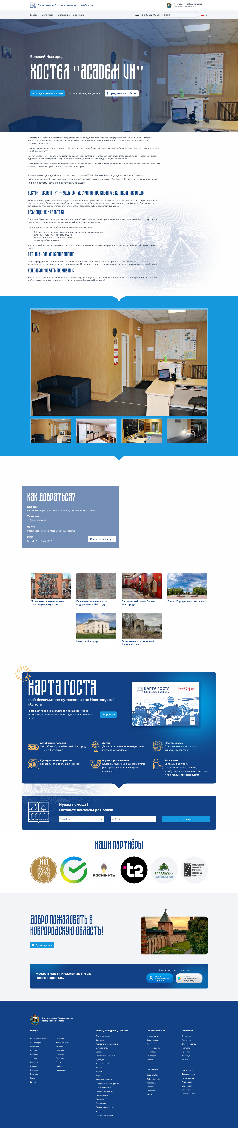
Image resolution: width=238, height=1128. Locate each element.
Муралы (99, 1071)
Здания (99, 1052)
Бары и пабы (152, 1075)
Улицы (98, 1111)
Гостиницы (151, 1052)
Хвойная (59, 1046)
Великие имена (188, 1094)
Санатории (151, 1056)
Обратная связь (189, 1044)
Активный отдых (103, 1036)
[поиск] (180, 14)
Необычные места (104, 1079)
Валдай (33, 1050)
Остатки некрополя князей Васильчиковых (138, 643)
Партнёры (186, 1040)
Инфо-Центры (188, 1078)
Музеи (99, 1067)
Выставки (100, 1040)
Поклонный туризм (104, 1091)
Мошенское (61, 1070)
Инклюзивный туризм (105, 1056)
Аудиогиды (187, 1082)
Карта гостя (47, 15)
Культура (100, 1060)
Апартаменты (152, 1036)
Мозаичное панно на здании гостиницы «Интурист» (47, 603)
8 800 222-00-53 (151, 15)
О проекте (186, 1036)
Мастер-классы (103, 1064)
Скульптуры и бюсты (105, 1107)
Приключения (102, 1095)
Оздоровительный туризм (107, 1083)
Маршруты (186, 1056)
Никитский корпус (87, 641)
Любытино (34, 1054)
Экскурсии (78, 15)
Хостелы (150, 1060)
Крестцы (34, 1062)
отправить (186, 819)
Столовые (151, 1087)
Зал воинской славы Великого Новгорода (140, 603)
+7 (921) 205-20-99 (36, 520)
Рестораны (151, 1083)
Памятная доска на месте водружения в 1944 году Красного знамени (91, 603)
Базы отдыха (152, 1040)
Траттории (151, 1091)
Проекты (186, 1052)
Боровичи (34, 1046)
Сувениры (186, 1090)
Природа (100, 1099)
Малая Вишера (62, 1042)
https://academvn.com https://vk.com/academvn (51, 530)
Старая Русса (36, 1042)
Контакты (186, 1048)
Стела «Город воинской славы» (186, 601)
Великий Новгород (38, 1038)
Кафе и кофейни (154, 1079)
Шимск (33, 1082)
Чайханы (150, 1095)
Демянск (34, 1070)
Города (33, 15)
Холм (32, 1078)
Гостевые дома (153, 1048)
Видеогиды (187, 1086)
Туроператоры (188, 1074)
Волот (58, 1062)
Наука (98, 1075)
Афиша (185, 1060)
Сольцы (33, 1066)
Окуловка (60, 1058)
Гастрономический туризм (107, 1044)
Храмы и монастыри (104, 1115)
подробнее (108, 714)
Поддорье (60, 1054)
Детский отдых (102, 1048)
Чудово (33, 1058)
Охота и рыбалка (103, 1087)
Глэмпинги (151, 1044)
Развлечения (101, 1103)
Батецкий (60, 1050)
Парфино (60, 1038)
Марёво (59, 1066)
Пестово (34, 1074)
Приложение (63, 15)
